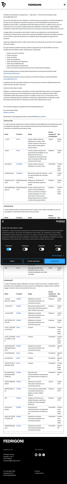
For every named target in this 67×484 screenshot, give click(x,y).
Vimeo (18, 139)
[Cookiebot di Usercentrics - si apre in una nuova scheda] (57, 221)
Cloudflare (19, 164)
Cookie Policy (39, 473)
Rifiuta (12, 261)
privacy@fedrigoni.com (10, 79)
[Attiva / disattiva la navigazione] (65, 5)
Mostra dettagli (57, 255)
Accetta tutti (55, 261)
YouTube (18, 299)
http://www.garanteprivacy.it (11, 73)
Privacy (37, 471)
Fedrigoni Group (8, 454)
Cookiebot (43, 117)
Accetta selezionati (33, 261)
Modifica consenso (9, 112)
